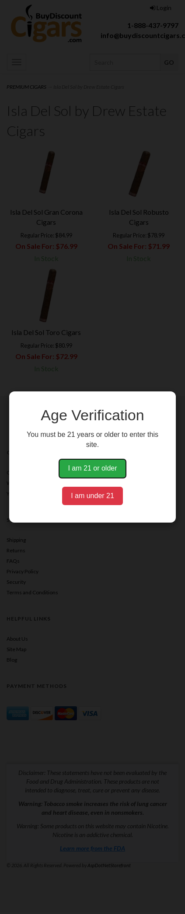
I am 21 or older (92, 468)
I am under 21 (92, 495)
